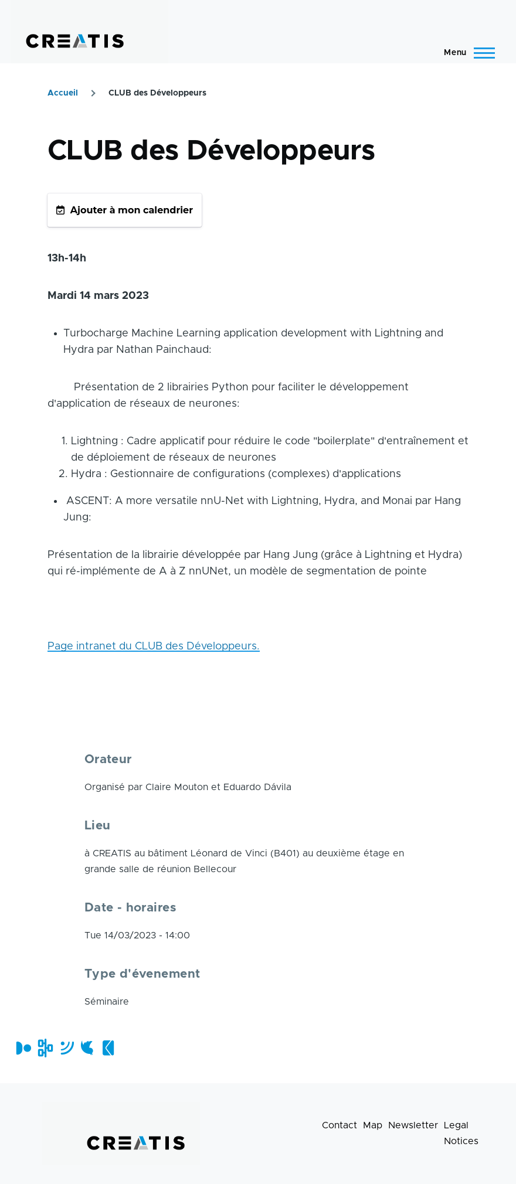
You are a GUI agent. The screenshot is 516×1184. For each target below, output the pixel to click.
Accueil (62, 93)
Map (372, 1125)
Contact (339, 1125)
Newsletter (413, 1125)
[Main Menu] (465, 52)
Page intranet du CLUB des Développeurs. (153, 646)
